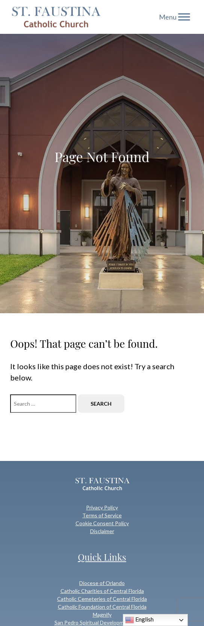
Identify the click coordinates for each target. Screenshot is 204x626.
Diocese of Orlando (102, 583)
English (139, 619)
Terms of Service (102, 515)
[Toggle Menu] (184, 16)
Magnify (102, 614)
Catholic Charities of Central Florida (102, 591)
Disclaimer (102, 531)
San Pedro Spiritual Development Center (102, 622)
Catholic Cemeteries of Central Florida (102, 599)
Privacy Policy (102, 507)
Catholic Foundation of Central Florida (102, 606)
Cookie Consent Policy (102, 523)
